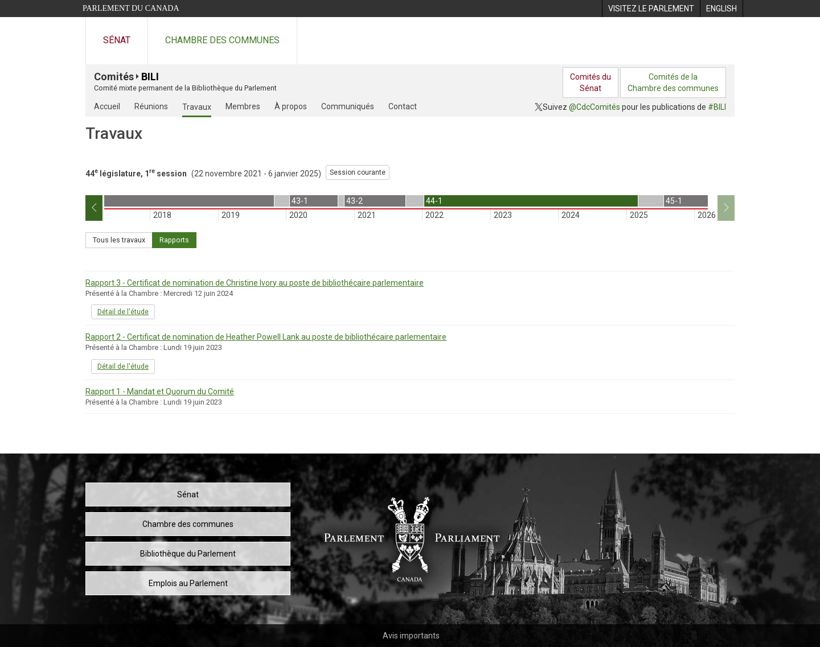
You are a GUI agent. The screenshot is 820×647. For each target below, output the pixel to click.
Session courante (358, 172)
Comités (114, 77)
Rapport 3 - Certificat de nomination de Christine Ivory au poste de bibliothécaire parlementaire (254, 282)
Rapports (174, 240)
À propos (290, 106)
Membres (243, 106)
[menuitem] (651, 8)
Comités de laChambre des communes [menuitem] (673, 82)
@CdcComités (594, 107)
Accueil (107, 106)
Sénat (116, 40)
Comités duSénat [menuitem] (590, 82)
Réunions (151, 106)
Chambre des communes (222, 40)
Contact (402, 106)
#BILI (717, 107)
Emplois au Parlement (188, 583)
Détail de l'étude (123, 312)
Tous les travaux (119, 240)
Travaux (196, 107)
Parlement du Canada (131, 8)
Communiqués (347, 106)
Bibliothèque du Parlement (188, 553)
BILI (150, 77)
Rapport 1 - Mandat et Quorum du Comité (159, 391)
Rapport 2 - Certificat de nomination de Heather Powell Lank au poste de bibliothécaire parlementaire (265, 336)
